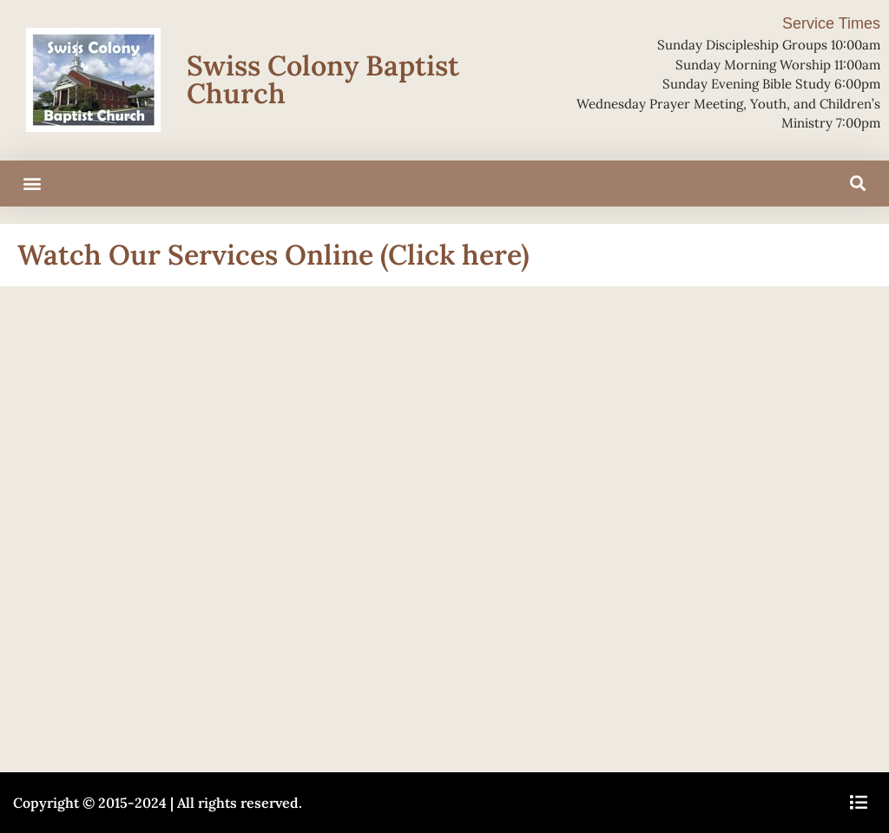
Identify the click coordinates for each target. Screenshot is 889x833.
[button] (31, 183)
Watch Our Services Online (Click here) (273, 254)
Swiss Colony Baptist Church (323, 79)
